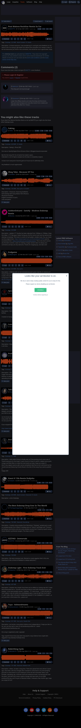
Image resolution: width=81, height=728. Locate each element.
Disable (40, 290)
